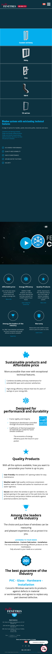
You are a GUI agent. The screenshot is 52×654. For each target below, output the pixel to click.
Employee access (13, 636)
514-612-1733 (13, 631)
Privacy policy (21, 652)
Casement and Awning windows (11, 131)
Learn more (39, 332)
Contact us (12, 635)
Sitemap (18, 635)
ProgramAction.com (44, 652)
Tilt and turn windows (8, 138)
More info (9, 299)
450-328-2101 (13, 627)
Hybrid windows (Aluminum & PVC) (12, 137)
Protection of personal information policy (30, 652)
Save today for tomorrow (26, 303)
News (7, 635)
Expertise (13, 336)
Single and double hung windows (11, 135)
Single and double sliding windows (12, 133)
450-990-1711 (22, 6)
